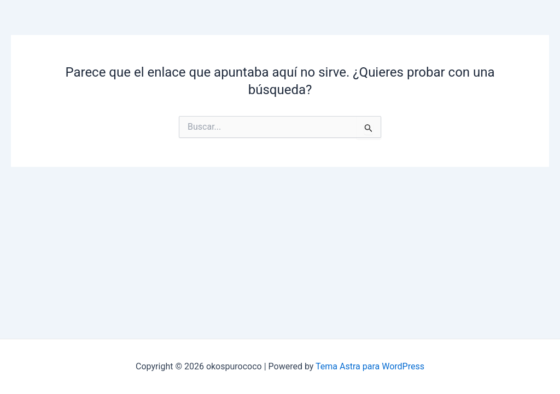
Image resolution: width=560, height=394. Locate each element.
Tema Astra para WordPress (370, 366)
